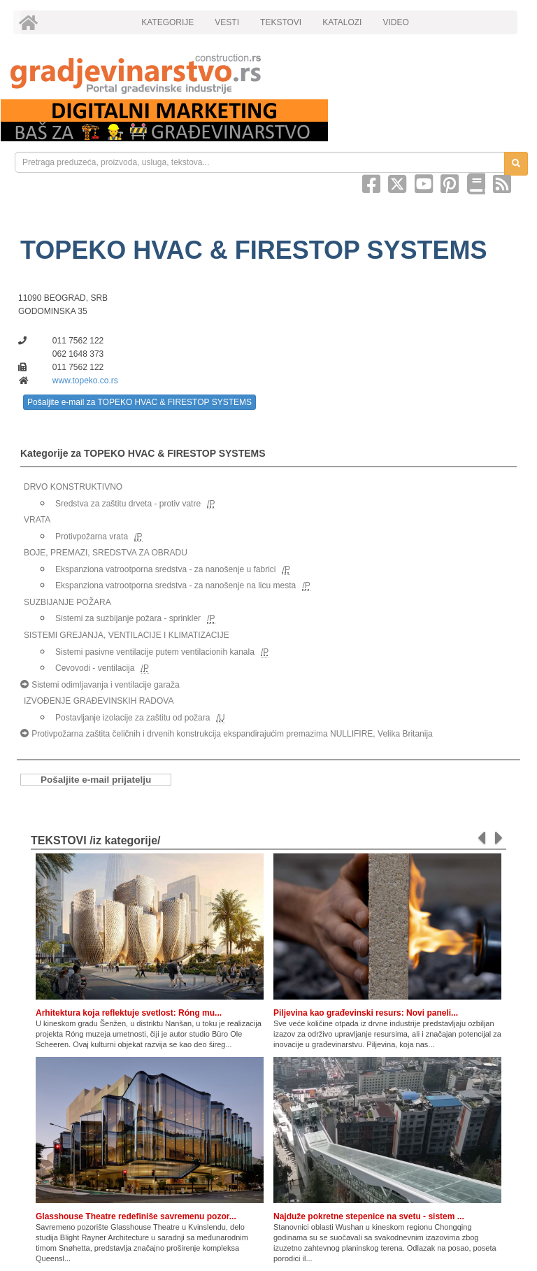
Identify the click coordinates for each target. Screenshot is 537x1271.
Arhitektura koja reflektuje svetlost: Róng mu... (129, 1013)
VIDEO (395, 22)
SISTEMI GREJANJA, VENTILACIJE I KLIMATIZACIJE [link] (126, 635)
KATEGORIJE (167, 22)
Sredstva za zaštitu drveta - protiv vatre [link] (128, 504)
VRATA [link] (37, 520)
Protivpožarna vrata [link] (91, 536)
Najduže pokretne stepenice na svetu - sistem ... (368, 1216)
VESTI (227, 22)
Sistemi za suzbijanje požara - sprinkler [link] (128, 618)
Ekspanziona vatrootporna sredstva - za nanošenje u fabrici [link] (165, 569)
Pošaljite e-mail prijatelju (96, 779)
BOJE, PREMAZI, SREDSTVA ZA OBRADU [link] (105, 553)
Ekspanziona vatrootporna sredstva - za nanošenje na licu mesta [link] (175, 585)
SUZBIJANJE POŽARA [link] (67, 602)
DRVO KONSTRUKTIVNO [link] (73, 487)
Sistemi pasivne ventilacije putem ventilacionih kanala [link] (155, 652)
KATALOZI (341, 22)
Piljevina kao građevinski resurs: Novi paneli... (365, 1013)
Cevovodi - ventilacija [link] (94, 668)
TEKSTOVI (280, 22)
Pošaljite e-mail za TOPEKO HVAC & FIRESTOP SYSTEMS (139, 402)
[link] (268, 73)
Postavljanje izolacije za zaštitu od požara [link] (132, 718)
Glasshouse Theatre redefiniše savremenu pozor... (136, 1216)
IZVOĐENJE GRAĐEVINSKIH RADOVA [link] (98, 701)
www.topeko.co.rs (85, 380)
